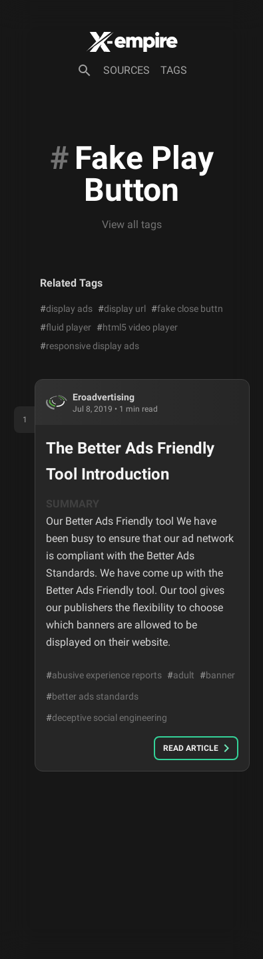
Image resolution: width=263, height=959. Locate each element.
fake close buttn (187, 308)
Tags (173, 70)
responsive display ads (89, 346)
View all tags (132, 224)
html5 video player (137, 327)
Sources (126, 70)
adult (180, 675)
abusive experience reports (104, 675)
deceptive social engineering (106, 717)
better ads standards (92, 696)
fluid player (65, 327)
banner (217, 675)
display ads (66, 308)
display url (122, 308)
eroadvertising (103, 397)
